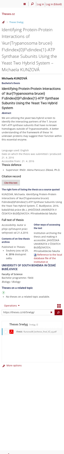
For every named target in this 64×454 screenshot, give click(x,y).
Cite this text (10, 182)
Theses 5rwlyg (16, 22)
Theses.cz (8, 14)
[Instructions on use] (4, 293)
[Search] (32, 4)
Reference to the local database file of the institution (48, 258)
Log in (40, 4)
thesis (36, 331)
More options (12, 365)
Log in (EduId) (54, 4)
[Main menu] (25, 4)
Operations (10, 305)
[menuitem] (11, 306)
